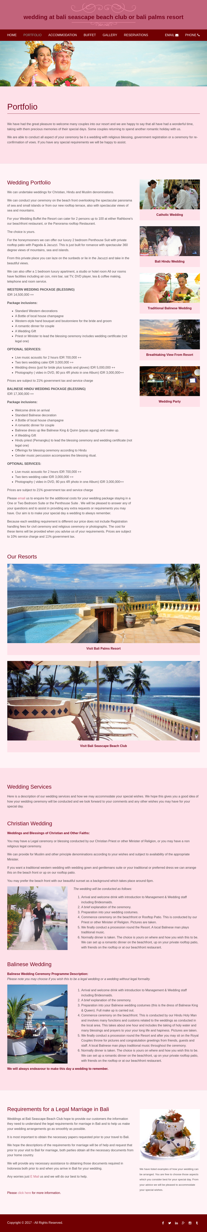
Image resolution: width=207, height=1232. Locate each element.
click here (24, 1192)
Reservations (136, 35)
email (21, 498)
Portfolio (32, 35)
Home (12, 35)
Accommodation (62, 35)
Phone (192, 35)
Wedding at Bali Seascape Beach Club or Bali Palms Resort (104, 17)
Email (171, 35)
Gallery (110, 35)
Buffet (90, 35)
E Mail (34, 1176)
